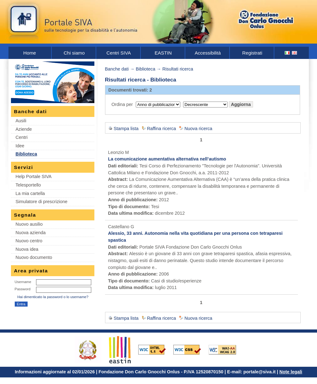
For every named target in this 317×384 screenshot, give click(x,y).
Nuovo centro (29, 240)
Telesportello (28, 184)
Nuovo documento (34, 257)
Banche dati (117, 68)
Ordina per (122, 104)
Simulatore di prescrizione (42, 201)
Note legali (290, 371)
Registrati (252, 52)
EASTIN (163, 52)
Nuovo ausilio (29, 224)
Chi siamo (74, 52)
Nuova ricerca (198, 128)
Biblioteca (26, 153)
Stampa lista (126, 128)
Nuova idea (27, 249)
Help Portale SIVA (34, 176)
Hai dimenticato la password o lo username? (52, 297)
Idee (20, 145)
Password (23, 289)
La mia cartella (30, 193)
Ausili (21, 120)
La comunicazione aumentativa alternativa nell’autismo (167, 158)
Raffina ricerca (161, 128)
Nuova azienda (31, 232)
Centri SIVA (119, 52)
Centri (22, 137)
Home (29, 52)
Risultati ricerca (177, 68)
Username (23, 282)
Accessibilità (208, 52)
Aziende (24, 129)
